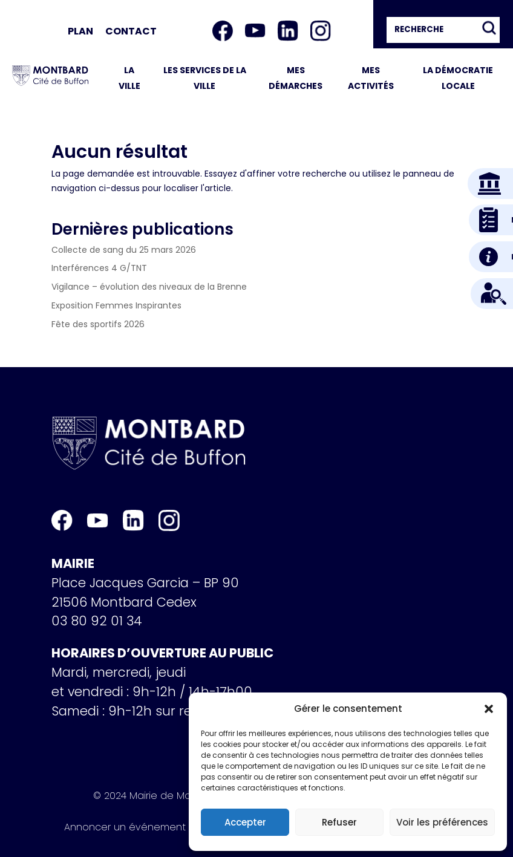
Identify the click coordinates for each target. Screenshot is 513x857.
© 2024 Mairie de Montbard (158, 798)
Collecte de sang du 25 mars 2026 (123, 250)
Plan (80, 31)
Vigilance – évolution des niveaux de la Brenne (149, 287)
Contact (131, 31)
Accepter (245, 822)
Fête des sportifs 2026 (98, 324)
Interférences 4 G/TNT (99, 268)
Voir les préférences (442, 822)
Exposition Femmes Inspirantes (116, 305)
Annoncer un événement (125, 829)
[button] (489, 709)
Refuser (339, 822)
